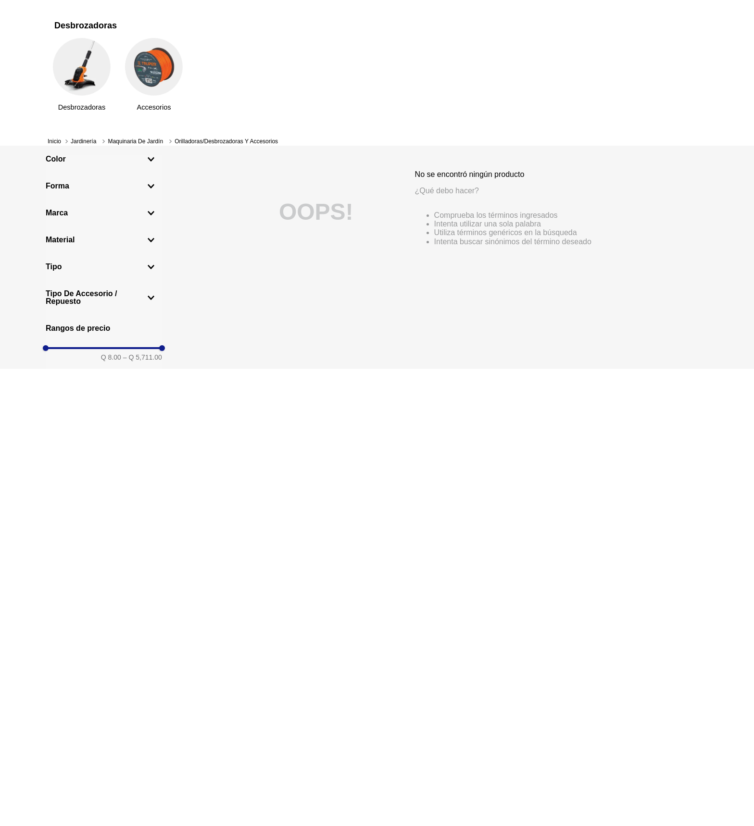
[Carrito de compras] (698, 60)
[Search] (372, 60)
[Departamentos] (92, 83)
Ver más (468, 10)
